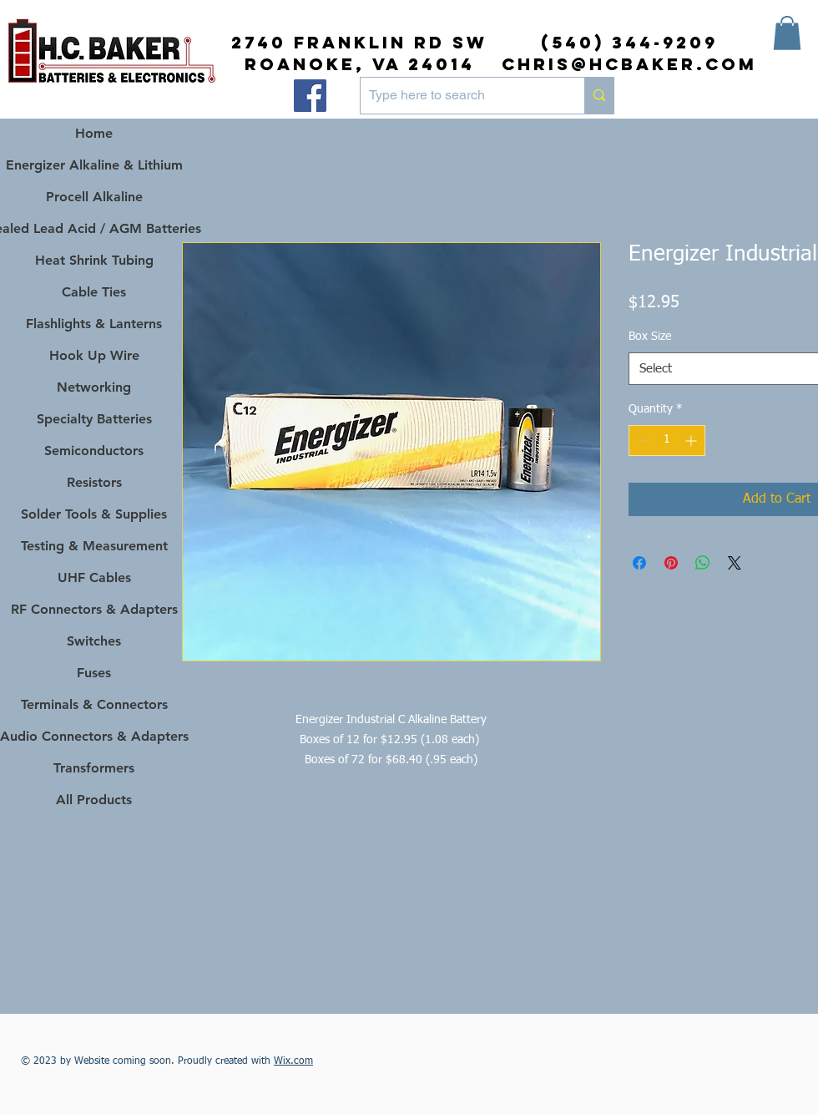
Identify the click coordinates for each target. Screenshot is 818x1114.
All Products (94, 800)
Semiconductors (94, 450)
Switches (94, 641)
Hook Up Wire (94, 355)
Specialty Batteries (94, 419)
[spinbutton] (667, 440)
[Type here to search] (459, 96)
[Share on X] (735, 563)
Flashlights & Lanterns (94, 324)
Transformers (93, 768)
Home (94, 133)
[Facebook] (310, 95)
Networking (94, 387)
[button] (787, 33)
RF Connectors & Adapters (94, 609)
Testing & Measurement (94, 546)
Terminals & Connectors (94, 704)
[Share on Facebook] (639, 563)
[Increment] (692, 440)
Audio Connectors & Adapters (94, 736)
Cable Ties (94, 292)
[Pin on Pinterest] (671, 563)
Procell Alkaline (94, 197)
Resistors (94, 482)
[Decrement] (641, 440)
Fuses (94, 673)
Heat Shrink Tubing (94, 260)
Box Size (650, 336)
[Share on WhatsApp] (703, 563)
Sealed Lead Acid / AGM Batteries (94, 228)
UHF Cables (94, 577)
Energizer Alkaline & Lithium (94, 165)
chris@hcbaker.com (629, 63)
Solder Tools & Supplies (94, 514)
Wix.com (293, 1061)
